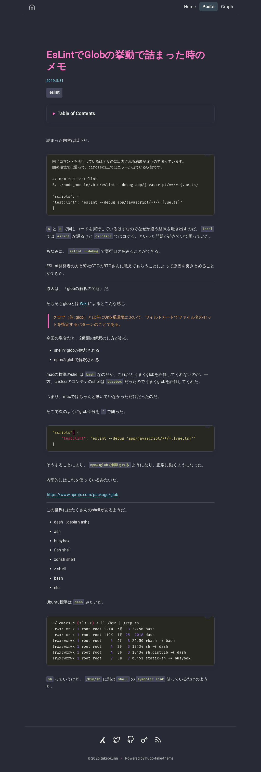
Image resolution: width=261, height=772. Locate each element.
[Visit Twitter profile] (117, 741)
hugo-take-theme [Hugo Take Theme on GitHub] (159, 758)
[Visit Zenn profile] (103, 741)
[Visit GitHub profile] (130, 741)
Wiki (84, 303)
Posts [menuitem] (209, 6)
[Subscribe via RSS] (158, 741)
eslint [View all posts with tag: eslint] (54, 92)
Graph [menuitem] (227, 6)
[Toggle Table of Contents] (130, 114)
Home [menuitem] (192, 6)
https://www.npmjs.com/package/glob (82, 494)
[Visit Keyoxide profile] (144, 741)
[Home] (32, 8)
